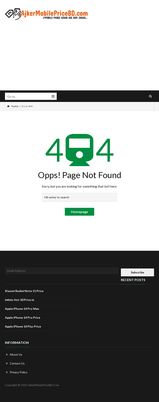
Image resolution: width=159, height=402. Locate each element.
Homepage (79, 212)
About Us (16, 354)
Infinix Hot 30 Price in (19, 300)
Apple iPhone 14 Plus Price (23, 326)
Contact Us (17, 363)
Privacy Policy (18, 372)
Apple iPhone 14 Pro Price (22, 317)
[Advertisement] (79, 55)
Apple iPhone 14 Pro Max (22, 308)
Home (12, 106)
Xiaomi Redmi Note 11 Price (24, 291)
